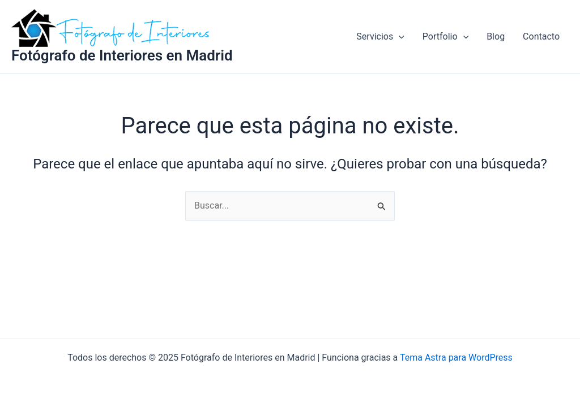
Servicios (380, 36)
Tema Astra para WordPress (456, 357)
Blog (496, 36)
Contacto (541, 36)
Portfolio (445, 36)
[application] (398, 36)
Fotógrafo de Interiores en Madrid (122, 55)
